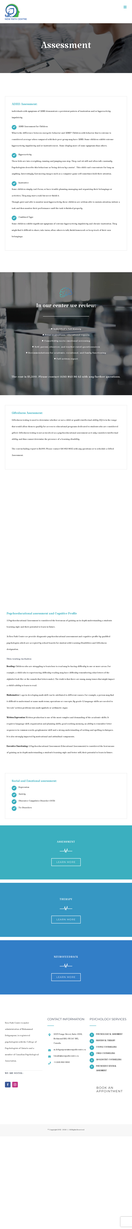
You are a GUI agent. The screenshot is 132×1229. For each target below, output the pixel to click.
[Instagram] (15, 1084)
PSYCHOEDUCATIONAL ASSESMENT (106, 1068)
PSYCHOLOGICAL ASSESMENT (109, 1034)
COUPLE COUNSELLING (106, 1047)
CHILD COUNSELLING (105, 1054)
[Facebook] (8, 1084)
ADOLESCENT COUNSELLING (108, 1060)
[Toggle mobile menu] (125, 7)
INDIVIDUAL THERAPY (105, 1041)
